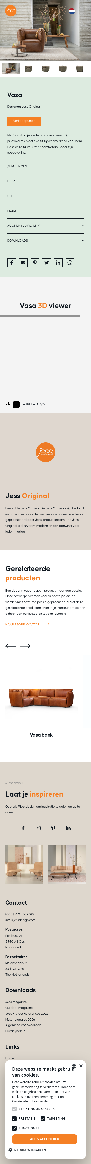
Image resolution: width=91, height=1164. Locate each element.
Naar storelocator (28, 625)
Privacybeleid (15, 1031)
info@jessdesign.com (20, 920)
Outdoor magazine (19, 1008)
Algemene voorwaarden (23, 1025)
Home (9, 1058)
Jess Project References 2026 (27, 1013)
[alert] (45, 1109)
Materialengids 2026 (20, 1019)
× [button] (81, 1066)
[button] (29, 1149)
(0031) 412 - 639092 (19, 914)
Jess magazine (16, 1002)
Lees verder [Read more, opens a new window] (40, 1101)
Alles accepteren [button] (44, 1139)
